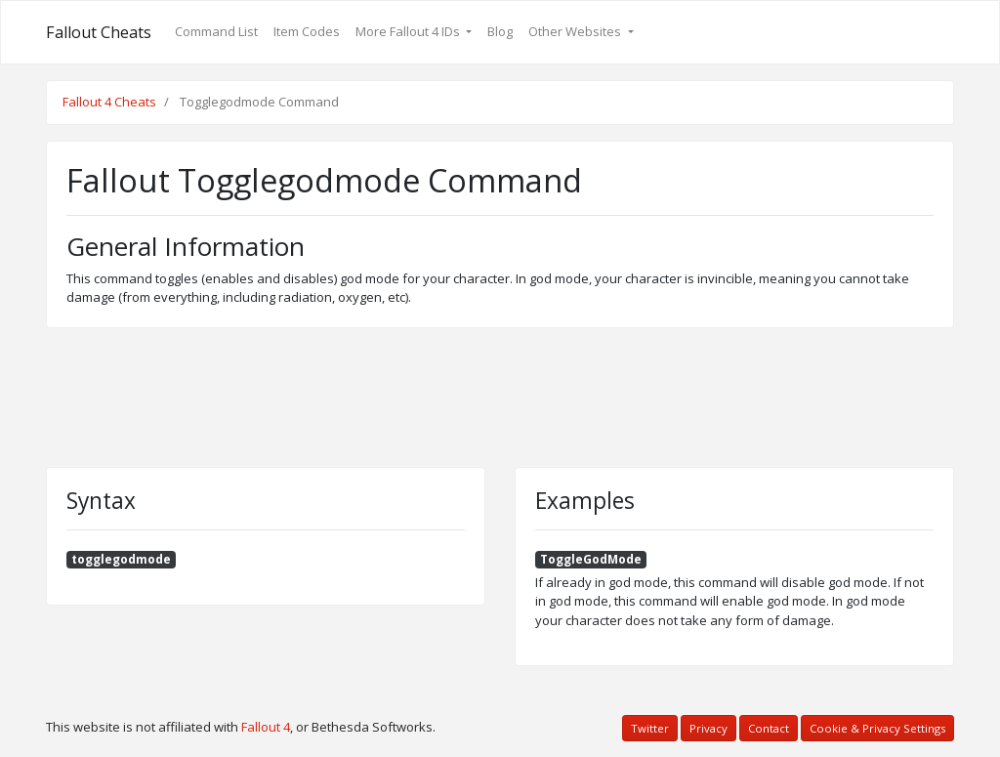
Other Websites (576, 31)
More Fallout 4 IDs (409, 31)
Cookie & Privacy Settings (877, 728)
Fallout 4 (265, 727)
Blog (500, 31)
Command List (216, 31)
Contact (768, 728)
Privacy (708, 728)
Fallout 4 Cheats (109, 101)
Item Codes (306, 31)
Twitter (650, 728)
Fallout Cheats (98, 32)
